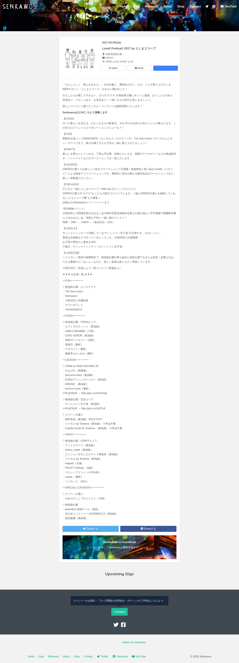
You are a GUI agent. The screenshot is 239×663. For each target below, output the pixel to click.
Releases (151, 6)
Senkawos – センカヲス (20, 7)
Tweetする (90, 528)
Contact (195, 6)
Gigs (136, 6)
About (167, 6)
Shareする (148, 528)
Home (124, 6)
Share (139, 68)
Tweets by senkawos (134, 642)
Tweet (113, 68)
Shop (180, 6)
